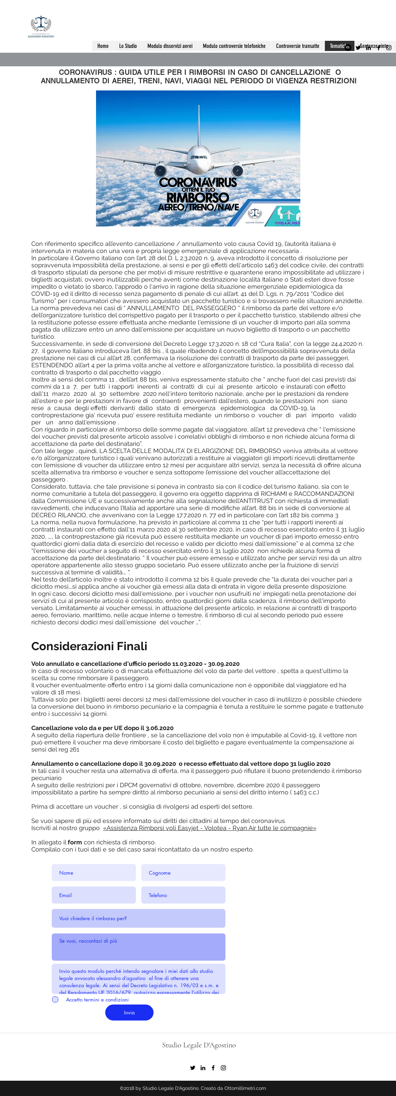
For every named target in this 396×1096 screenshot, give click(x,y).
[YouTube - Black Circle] (348, 47)
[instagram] (388, 47)
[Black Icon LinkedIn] (368, 47)
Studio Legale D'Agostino (199, 1045)
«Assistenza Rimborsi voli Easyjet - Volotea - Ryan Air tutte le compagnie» (209, 827)
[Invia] (129, 1013)
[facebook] (378, 47)
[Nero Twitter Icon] (358, 47)
